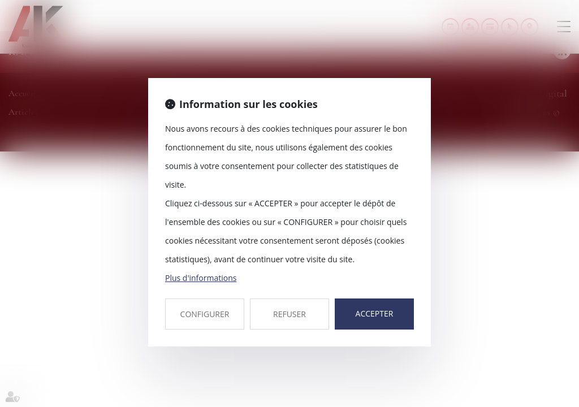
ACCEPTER (375, 313)
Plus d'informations (200, 277)
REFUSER (289, 314)
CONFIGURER (205, 314)
